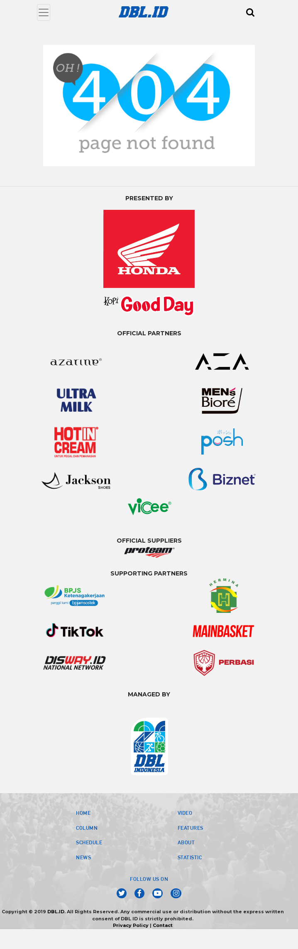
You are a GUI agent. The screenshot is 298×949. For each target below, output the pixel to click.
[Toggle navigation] (43, 12)
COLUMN (87, 827)
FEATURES (190, 827)
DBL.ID (55, 912)
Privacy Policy (131, 925)
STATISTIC (190, 857)
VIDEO (185, 812)
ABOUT (186, 842)
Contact (163, 925)
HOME (83, 812)
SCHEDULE (89, 842)
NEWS (83, 857)
